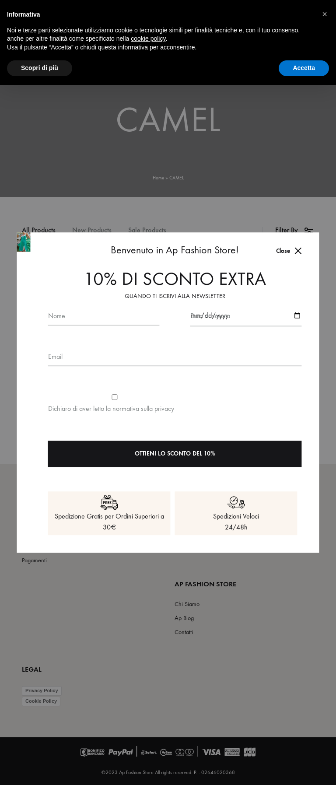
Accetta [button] (304, 67)
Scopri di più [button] (39, 67)
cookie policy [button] (148, 38)
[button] (325, 14)
